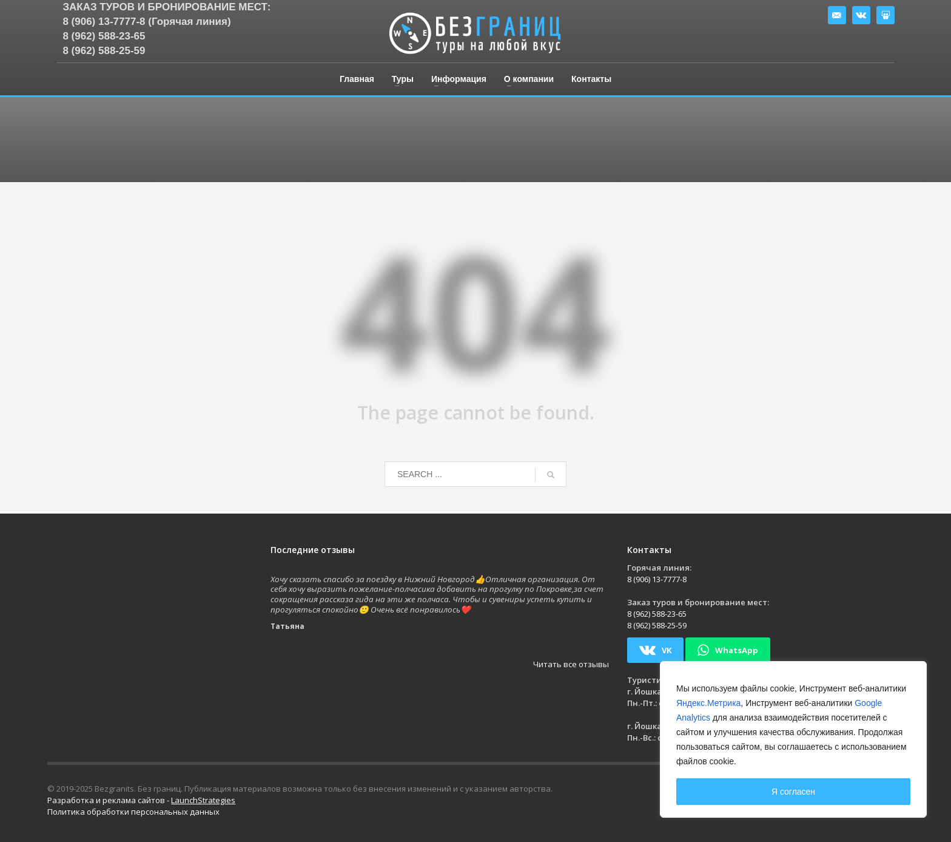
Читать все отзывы (571, 664)
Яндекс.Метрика (708, 703)
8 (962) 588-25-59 (103, 50)
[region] (793, 739)
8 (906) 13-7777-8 (657, 579)
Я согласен (793, 791)
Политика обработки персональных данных (133, 811)
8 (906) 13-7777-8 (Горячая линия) (146, 21)
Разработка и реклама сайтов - (141, 800)
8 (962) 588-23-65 (103, 36)
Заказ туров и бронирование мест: (166, 7)
